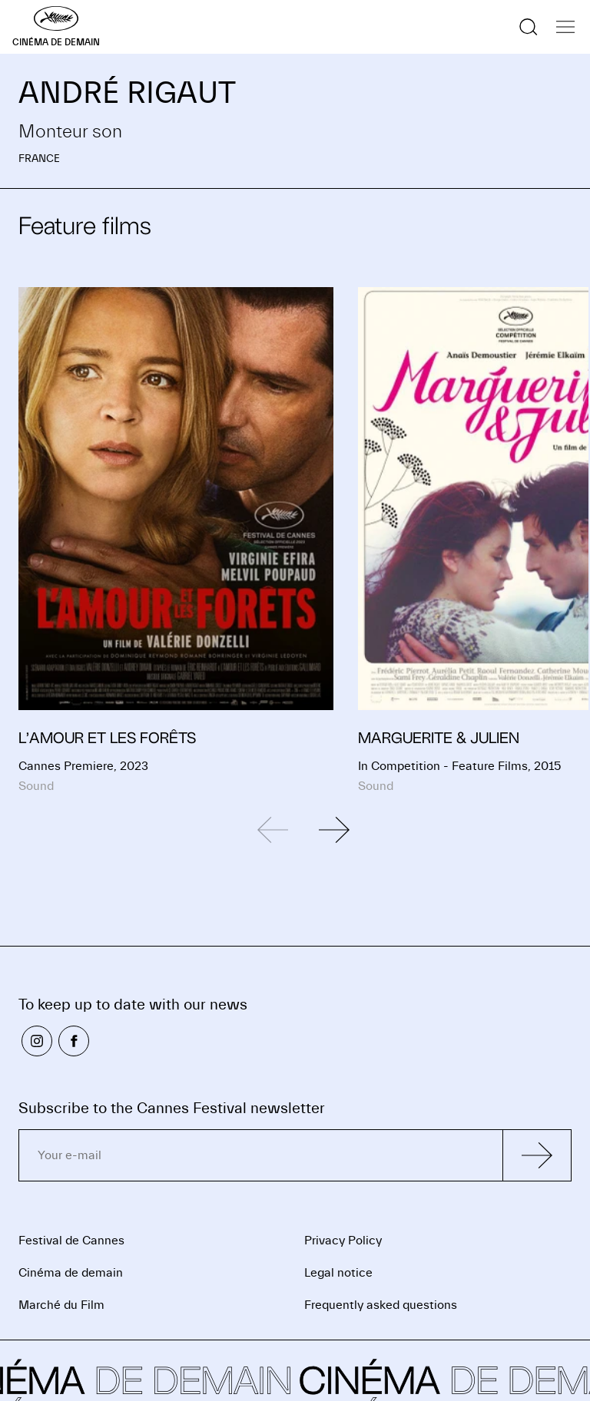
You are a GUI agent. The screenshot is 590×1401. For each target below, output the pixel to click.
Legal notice (338, 1273)
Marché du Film (61, 1305)
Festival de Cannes (71, 1240)
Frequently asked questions (380, 1305)
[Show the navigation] (565, 27)
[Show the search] (528, 27)
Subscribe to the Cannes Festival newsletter (171, 1108)
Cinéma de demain (70, 1273)
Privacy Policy (343, 1240)
